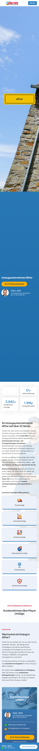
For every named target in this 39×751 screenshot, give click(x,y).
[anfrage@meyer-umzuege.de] (6, 729)
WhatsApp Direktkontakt (17, 725)
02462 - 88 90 (16, 291)
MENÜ (32, 3)
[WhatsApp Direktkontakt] (6, 725)
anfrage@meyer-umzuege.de (19, 728)
